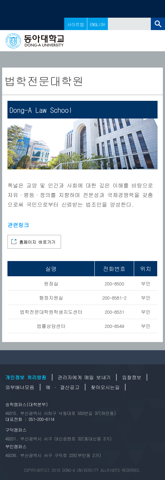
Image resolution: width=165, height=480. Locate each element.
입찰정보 (131, 377)
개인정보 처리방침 (25, 377)
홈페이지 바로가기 (37, 242)
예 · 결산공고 (62, 387)
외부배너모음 (19, 387)
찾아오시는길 (105, 387)
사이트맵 (75, 24)
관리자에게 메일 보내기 (84, 377)
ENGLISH (97, 24)
